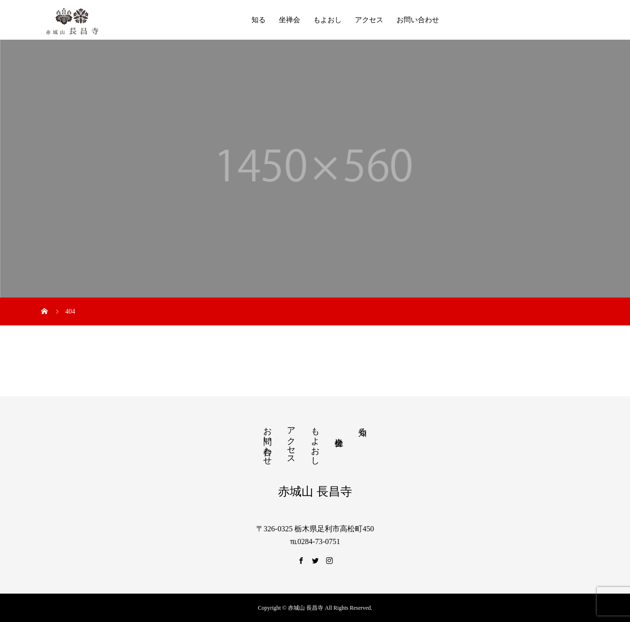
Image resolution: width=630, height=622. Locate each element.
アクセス (369, 20)
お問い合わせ (418, 20)
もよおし (327, 20)
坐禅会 (289, 20)
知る (258, 20)
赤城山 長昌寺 (315, 491)
